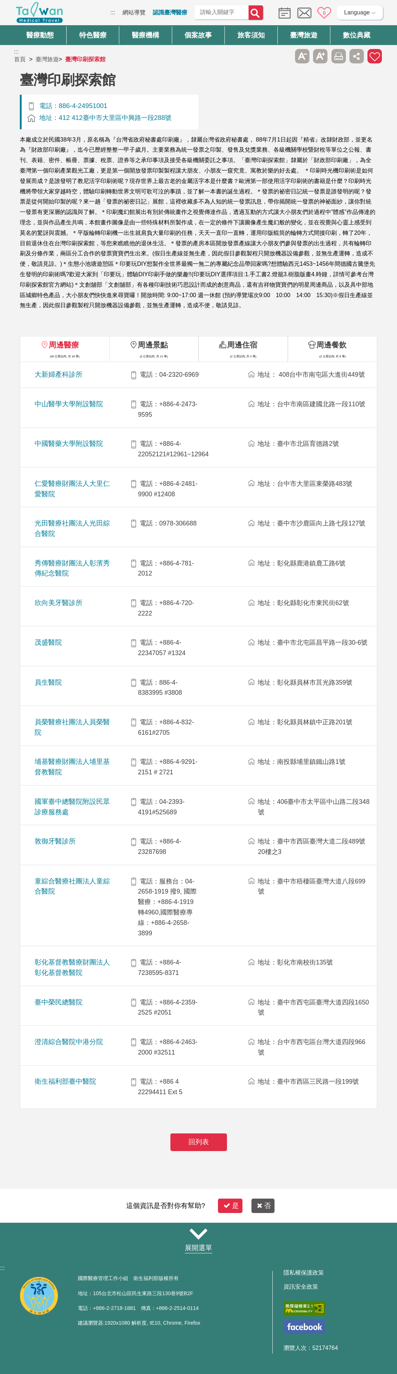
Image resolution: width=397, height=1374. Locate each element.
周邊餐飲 (331, 345)
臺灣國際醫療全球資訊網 (39, 14)
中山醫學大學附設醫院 (69, 404)
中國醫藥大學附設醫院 (69, 443)
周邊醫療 (64, 345)
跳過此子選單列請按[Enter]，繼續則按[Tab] (284, 56)
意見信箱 (304, 13)
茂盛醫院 (48, 642)
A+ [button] (320, 56)
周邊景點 (153, 345)
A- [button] (302, 56)
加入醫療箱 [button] (374, 56)
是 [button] (231, 1205)
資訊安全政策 (301, 1287)
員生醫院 (48, 682)
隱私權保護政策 (304, 1273)
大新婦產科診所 (58, 374)
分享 (356, 56)
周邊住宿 (242, 345)
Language (357, 12)
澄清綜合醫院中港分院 (69, 1042)
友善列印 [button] (338, 56)
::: (112, 12)
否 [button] (264, 1205)
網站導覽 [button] (198, 1234)
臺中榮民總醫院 (58, 1002)
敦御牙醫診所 (55, 841)
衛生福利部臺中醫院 (65, 1081)
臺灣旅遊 (47, 59)
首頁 (20, 59)
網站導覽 (134, 12)
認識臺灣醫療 (170, 12)
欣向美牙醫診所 (58, 603)
